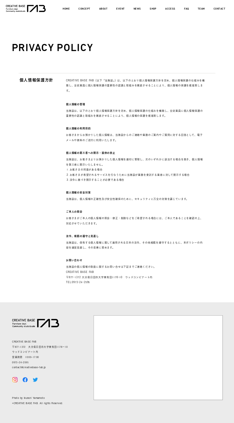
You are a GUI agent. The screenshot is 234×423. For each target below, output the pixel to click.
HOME (66, 9)
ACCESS (170, 9)
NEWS (137, 9)
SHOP (153, 9)
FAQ (186, 9)
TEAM (201, 9)
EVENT (120, 9)
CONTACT (219, 9)
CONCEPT (84, 9)
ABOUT (103, 9)
